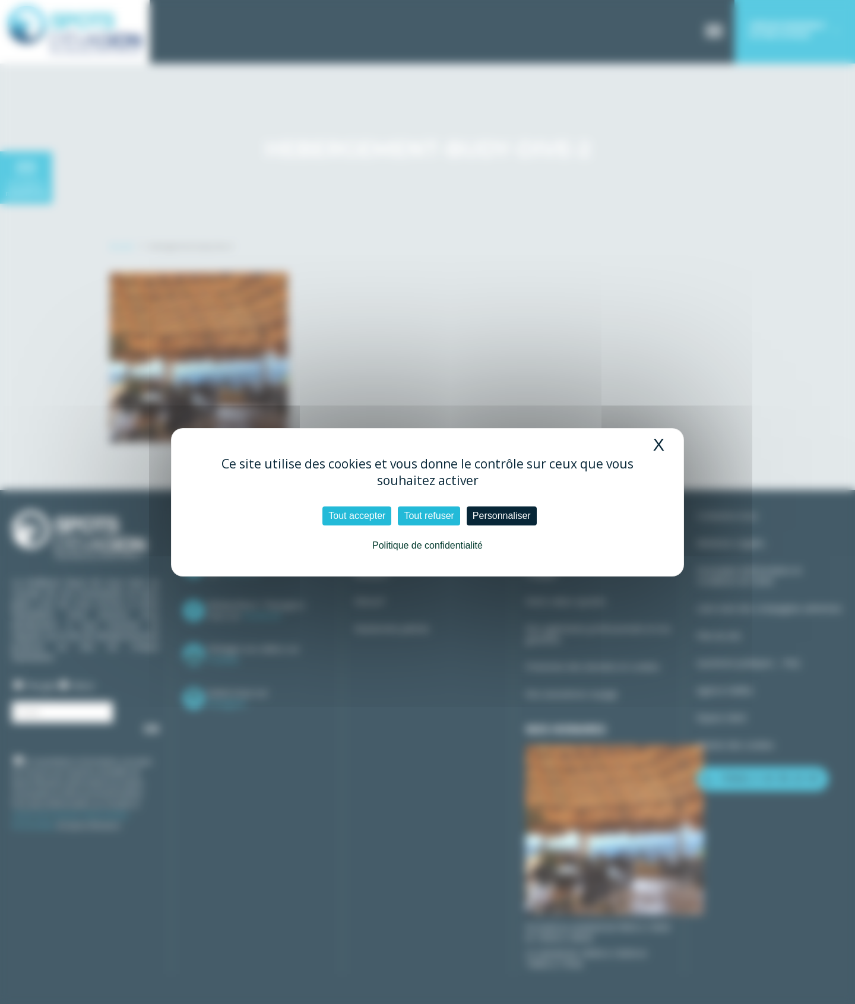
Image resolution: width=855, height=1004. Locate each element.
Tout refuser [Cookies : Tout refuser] (429, 516)
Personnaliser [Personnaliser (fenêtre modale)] (502, 516)
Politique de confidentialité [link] (427, 545)
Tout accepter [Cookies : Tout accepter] (356, 516)
